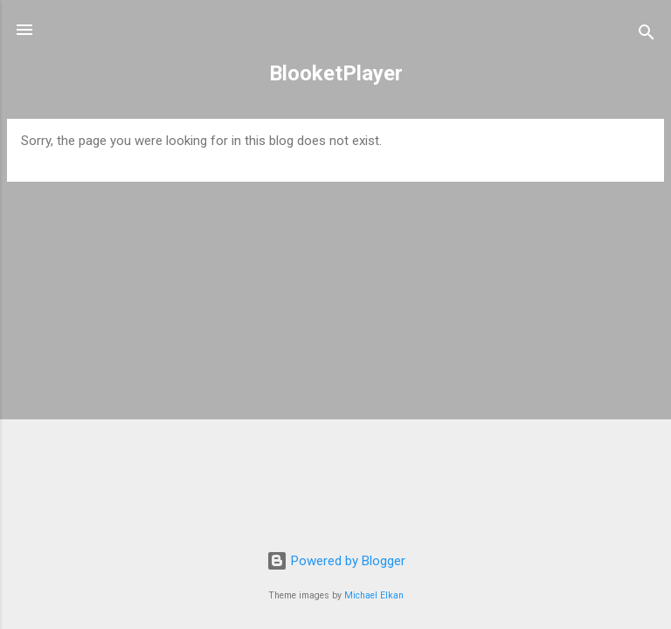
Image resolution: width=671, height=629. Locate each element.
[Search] (646, 35)
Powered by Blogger (335, 561)
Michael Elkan (374, 595)
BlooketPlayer (336, 73)
